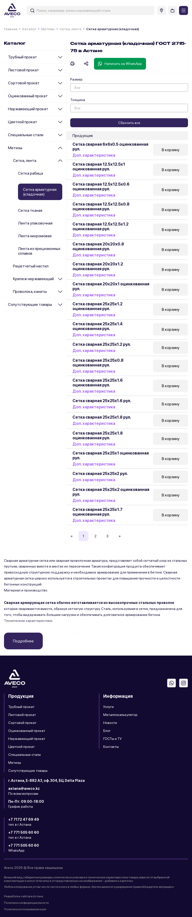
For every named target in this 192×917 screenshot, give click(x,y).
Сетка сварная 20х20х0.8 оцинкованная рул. (98, 246)
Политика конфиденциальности (26, 903)
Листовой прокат (23, 70)
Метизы (47, 29)
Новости (110, 723)
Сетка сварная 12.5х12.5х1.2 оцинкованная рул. (100, 226)
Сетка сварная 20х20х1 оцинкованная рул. (110, 286)
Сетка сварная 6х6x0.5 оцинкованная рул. (110, 146)
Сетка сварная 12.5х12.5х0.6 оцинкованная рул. (101, 186)
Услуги (108, 707)
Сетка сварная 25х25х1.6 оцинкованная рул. (97, 382)
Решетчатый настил (30, 266)
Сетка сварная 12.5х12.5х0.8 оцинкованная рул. (101, 206)
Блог (107, 731)
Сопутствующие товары (30, 304)
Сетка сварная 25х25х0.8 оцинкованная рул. (98, 362)
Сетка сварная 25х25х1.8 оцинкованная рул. (97, 435)
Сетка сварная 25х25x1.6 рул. (101, 400)
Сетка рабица (30, 173)
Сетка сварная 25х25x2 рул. (100, 473)
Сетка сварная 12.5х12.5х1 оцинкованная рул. (98, 166)
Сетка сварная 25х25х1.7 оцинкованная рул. (97, 512)
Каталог (29, 29)
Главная (10, 29)
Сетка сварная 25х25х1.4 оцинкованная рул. (97, 326)
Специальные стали (25, 134)
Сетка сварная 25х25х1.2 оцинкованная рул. (97, 306)
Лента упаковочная (35, 223)
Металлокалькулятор (120, 715)
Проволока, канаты (30, 291)
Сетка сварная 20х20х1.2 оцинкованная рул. (97, 266)
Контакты (111, 747)
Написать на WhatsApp (120, 64)
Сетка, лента (70, 29)
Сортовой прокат (24, 83)
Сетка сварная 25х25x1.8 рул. (101, 417)
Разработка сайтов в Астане (23, 896)
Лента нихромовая (35, 235)
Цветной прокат (22, 121)
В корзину (171, 149)
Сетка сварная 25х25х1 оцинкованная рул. (110, 455)
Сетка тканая (30, 210)
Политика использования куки (25, 909)
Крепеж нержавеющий (33, 278)
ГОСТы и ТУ (112, 739)
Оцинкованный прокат (28, 96)
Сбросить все (129, 123)
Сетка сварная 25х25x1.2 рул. (101, 344)
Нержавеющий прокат (28, 109)
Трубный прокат (22, 57)
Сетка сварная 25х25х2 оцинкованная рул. (110, 492)
